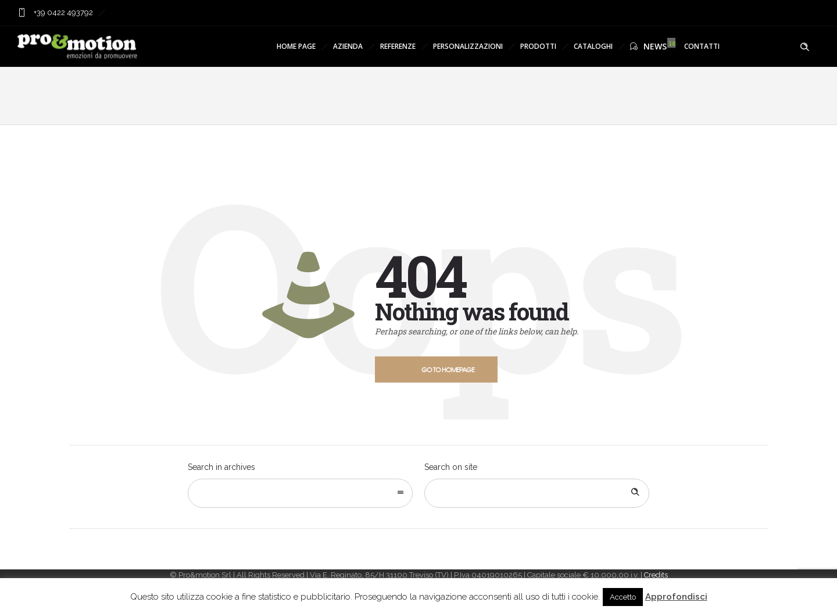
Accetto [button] (623, 597)
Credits (656, 575)
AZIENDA (348, 46)
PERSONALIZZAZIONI (468, 46)
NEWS (648, 46)
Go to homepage (447, 369)
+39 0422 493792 (62, 12)
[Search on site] (536, 493)
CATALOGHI (593, 46)
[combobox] (300, 493)
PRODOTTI (538, 46)
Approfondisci (676, 596)
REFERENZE (398, 46)
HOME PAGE (296, 46)
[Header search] (804, 47)
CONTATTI (702, 46)
